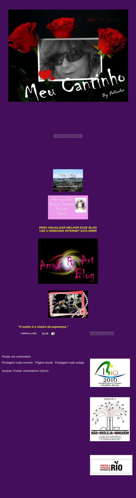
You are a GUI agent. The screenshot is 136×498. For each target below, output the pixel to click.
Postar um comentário (16, 356)
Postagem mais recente (17, 362)
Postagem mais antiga (69, 362)
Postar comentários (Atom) (30, 370)
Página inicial (44, 362)
